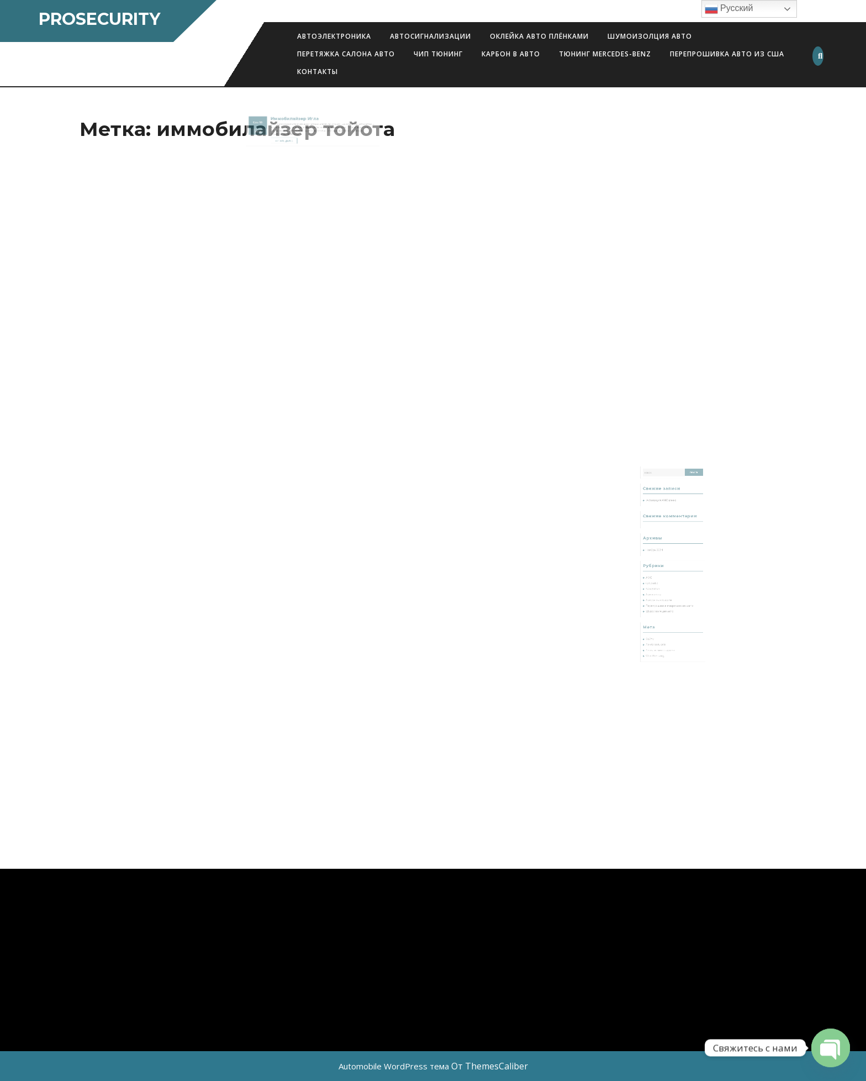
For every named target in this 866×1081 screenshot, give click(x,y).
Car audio (658, 581)
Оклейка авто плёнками (539, 36)
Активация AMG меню (665, 524)
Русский (729, 8)
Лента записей (661, 623)
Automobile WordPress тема (394, 1066)
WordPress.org (660, 631)
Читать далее (294, 133)
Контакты (317, 71)
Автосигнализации (430, 36)
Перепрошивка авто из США (727, 54)
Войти (657, 619)
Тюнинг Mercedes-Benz (605, 54)
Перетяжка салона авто (346, 54)
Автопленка (660, 589)
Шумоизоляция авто (664, 601)
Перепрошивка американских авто (670, 597)
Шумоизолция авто (650, 36)
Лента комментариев (664, 627)
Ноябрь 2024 (660, 558)
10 (277, 120)
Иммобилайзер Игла (300, 117)
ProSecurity (99, 19)
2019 (275, 126)
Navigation (659, 585)
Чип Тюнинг (438, 54)
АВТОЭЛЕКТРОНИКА (334, 36)
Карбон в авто (511, 54)
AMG (656, 577)
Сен (274, 120)
